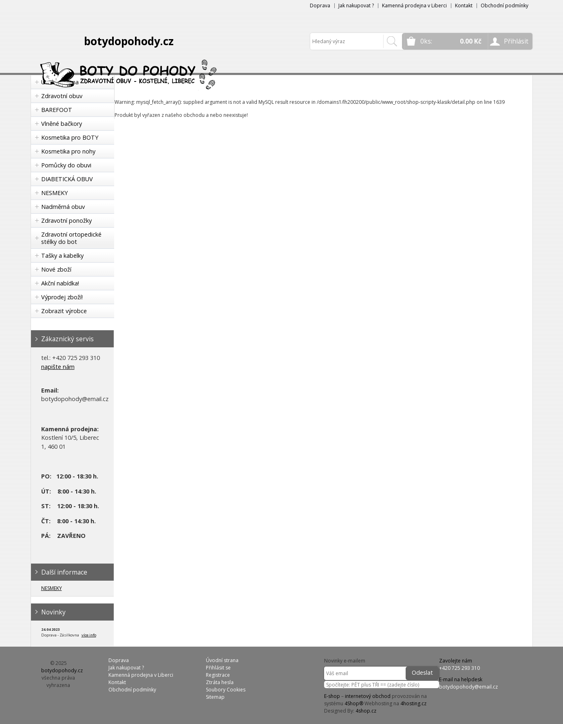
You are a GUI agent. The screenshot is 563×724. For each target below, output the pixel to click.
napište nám (58, 367)
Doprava (320, 5)
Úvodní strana (222, 660)
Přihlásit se (218, 667)
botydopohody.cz (129, 41)
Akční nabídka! (60, 283)
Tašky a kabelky (62, 255)
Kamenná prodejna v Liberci (414, 5)
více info (89, 635)
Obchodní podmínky (504, 5)
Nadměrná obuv (63, 207)
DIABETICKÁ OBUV (67, 179)
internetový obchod (368, 696)
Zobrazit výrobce (64, 311)
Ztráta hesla (220, 682)
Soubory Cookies (225, 689)
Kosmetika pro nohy (68, 151)
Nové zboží (56, 269)
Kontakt (463, 5)
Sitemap (215, 696)
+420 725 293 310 (459, 668)
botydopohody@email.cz (468, 686)
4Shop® (353, 703)
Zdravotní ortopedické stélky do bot (71, 238)
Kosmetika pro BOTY (69, 137)
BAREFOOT (56, 110)
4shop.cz (365, 710)
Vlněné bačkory (61, 123)
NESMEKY (54, 193)
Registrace (218, 674)
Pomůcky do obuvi (66, 165)
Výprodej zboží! (62, 297)
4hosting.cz (413, 703)
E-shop (332, 696)
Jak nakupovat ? (356, 5)
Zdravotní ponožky (66, 220)
